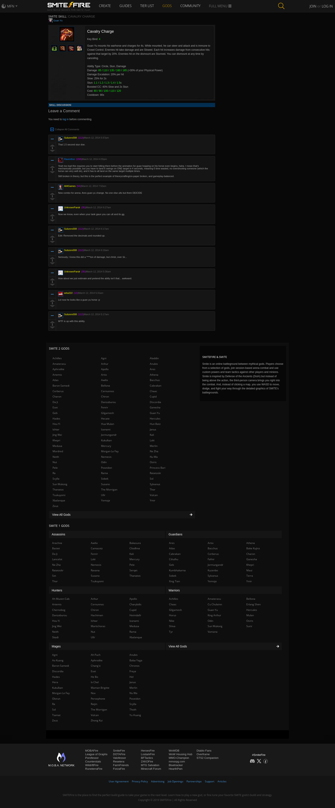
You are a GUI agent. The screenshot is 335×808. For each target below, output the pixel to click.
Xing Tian (174, 581)
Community (190, 5)
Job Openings (175, 781)
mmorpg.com (177, 761)
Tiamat (56, 715)
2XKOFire (147, 761)
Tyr (171, 632)
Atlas (56, 380)
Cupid (153, 396)
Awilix (104, 380)
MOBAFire (91, 750)
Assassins (58, 534)
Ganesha (155, 407)
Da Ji (55, 402)
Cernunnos (107, 391)
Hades (56, 418)
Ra (54, 473)
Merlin (153, 446)
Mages (56, 646)
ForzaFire (119, 768)
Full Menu (220, 6)
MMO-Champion (179, 757)
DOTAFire (119, 754)
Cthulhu (173, 559)
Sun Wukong (60, 484)
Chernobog (58, 610)
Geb (55, 413)
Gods (167, 5)
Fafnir (211, 559)
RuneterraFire (93, 768)
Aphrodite (58, 369)
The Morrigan (109, 489)
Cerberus (58, 391)
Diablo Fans (204, 750)
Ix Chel (95, 682)
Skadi (55, 637)
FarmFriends (121, 765)
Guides (125, 5)
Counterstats (93, 761)
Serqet (133, 570)
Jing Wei (57, 435)
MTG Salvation (150, 765)
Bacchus (155, 380)
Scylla (56, 478)
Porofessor (92, 757)
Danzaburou (108, 402)
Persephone (98, 698)
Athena (154, 375)
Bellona (105, 385)
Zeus (55, 506)
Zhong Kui (97, 720)
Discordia (155, 402)
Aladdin (154, 358)
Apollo (105, 369)
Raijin (94, 704)
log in (66, 119)
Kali (152, 435)
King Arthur (214, 615)
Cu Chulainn (215, 604)
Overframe (203, 754)
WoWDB (174, 750)
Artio (104, 375)
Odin (104, 462)
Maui (249, 570)
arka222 (68, 293)
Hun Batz (155, 424)
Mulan (250, 615)
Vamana (212, 632)
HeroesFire (147, 750)
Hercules (155, 418)
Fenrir (104, 407)
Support (209, 781)
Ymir (152, 500)
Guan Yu (58, 20)
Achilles (57, 358)
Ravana (95, 570)
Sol (151, 478)
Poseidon (106, 468)
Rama (104, 473)
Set (54, 576)
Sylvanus (155, 484)
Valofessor (119, 757)
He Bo (94, 677)
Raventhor (69, 159)
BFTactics (147, 757)
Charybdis (135, 604)
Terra (249, 576)
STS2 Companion (208, 757)
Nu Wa (154, 457)
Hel (131, 677)
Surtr (249, 626)
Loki (152, 440)
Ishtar (56, 429)
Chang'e (96, 666)
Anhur (104, 364)
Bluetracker (176, 765)
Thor (152, 489)
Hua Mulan (107, 424)
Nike (171, 621)
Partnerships (194, 781)
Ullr (103, 495)
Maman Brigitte (100, 688)
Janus (153, 429)
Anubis (154, 364)
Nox (93, 693)
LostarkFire (148, 754)
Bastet (56, 548)
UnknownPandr (72, 207)
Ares (152, 369)
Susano (105, 484)
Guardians (175, 534)
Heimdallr (135, 615)
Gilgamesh (107, 413)
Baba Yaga (135, 660)
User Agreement (119, 781)
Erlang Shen (253, 604)
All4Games (70, 186)
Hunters (57, 590)
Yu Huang (135, 715)
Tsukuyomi (59, 495)
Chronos (134, 666)
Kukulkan (106, 440)
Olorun (56, 698)
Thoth (132, 709)
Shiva (172, 626)
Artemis (57, 375)
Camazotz (97, 548)
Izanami (105, 429)
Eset (55, 407)
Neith (56, 457)
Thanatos (58, 489)
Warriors (174, 590)
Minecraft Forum (151, 768)
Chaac (153, 391)
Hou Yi (56, 424)
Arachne (57, 543)
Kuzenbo (213, 570)
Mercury (106, 446)
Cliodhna (134, 548)
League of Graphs (96, 754)
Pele (55, 468)
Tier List (147, 5)
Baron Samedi (61, 385)
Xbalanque (59, 500)
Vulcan (154, 495)
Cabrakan (155, 385)
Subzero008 (70, 137)
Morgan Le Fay (110, 451)
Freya (132, 671)
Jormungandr (109, 435)
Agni (103, 358)
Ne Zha (154, 451)
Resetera (118, 761)
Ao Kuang (57, 660)
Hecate (105, 418)
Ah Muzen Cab (60, 599)
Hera (55, 682)
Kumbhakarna (177, 570)
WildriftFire (91, 765)
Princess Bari (157, 468)
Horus (172, 615)
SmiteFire (119, 750)
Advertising (158, 781)
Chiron (105, 396)
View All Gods (122, 514)
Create (105, 5)
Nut (55, 462)
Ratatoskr (155, 473)
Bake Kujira (253, 548)
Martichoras (98, 626)
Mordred (58, 451)
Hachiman (97, 615)
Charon (57, 396)
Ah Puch (95, 655)
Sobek (104, 478)
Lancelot (57, 559)
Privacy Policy (140, 781)
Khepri (56, 440)
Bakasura (135, 543)
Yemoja (105, 500)
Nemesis (106, 457)
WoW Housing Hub (180, 754)
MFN (10, 6)
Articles (221, 781)
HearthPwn (175, 768)
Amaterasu (59, 364)
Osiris (153, 462)
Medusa (57, 446)
